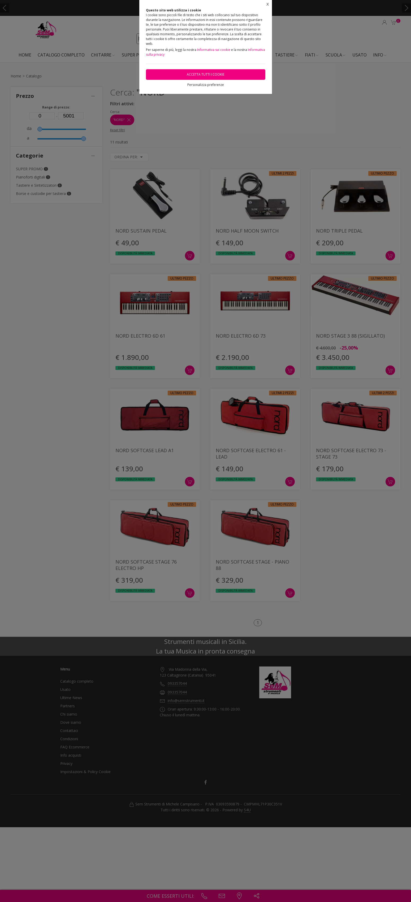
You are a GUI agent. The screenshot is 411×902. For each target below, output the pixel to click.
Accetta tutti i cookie (205, 74)
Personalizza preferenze (205, 84)
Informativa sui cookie (213, 49)
